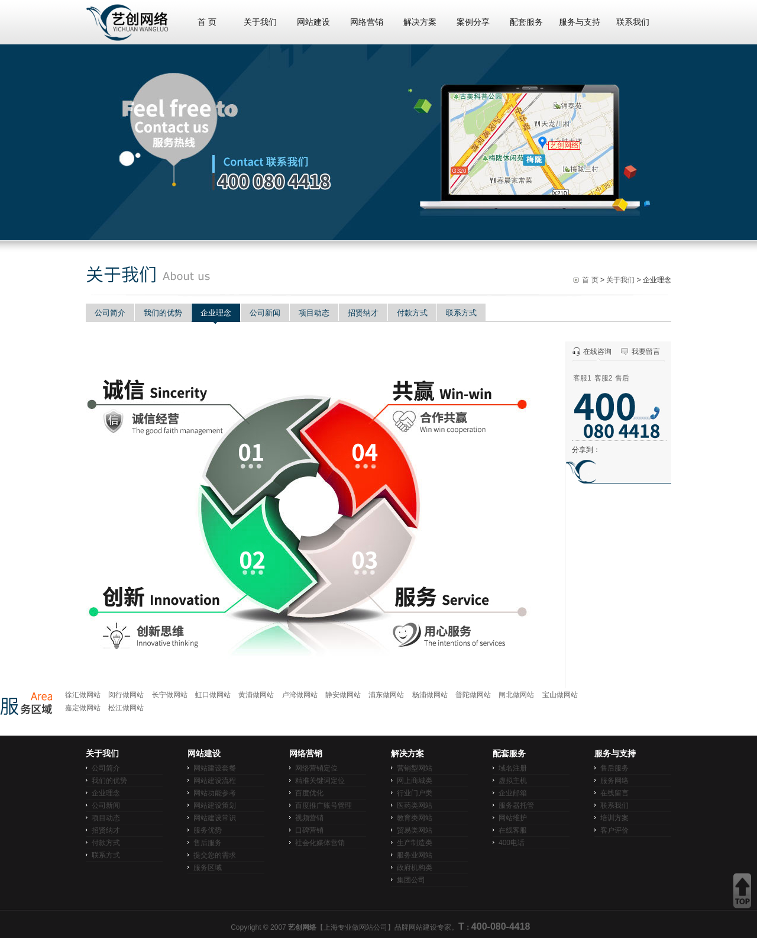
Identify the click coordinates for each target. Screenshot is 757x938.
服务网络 (614, 780)
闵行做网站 (126, 695)
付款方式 (412, 312)
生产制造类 (414, 843)
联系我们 (632, 22)
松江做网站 (126, 708)
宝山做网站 (560, 695)
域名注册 (513, 768)
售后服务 (207, 843)
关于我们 (260, 22)
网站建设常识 (214, 818)
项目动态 (314, 312)
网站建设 (313, 22)
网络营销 (366, 22)
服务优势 (207, 830)
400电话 (512, 843)
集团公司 (411, 880)
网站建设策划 (214, 805)
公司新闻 (265, 312)
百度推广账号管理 (323, 805)
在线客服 (513, 830)
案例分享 (473, 22)
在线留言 (614, 793)
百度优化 (309, 793)
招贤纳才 (363, 312)
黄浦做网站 (256, 695)
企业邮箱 (513, 793)
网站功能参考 (214, 793)
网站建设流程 (214, 780)
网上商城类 (414, 780)
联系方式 (461, 312)
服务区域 (207, 867)
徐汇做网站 (83, 695)
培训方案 (614, 818)
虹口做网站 (213, 695)
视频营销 (309, 818)
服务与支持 (579, 22)
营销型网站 (414, 768)
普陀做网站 (473, 695)
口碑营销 (309, 830)
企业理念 (215, 312)
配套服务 (526, 22)
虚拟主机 (513, 780)
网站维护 (513, 818)
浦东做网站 (386, 695)
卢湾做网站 (300, 695)
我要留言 (646, 351)
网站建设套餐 (214, 768)
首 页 (207, 22)
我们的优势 (163, 312)
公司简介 (110, 312)
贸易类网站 (414, 830)
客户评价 (614, 830)
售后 (622, 378)
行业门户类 (414, 793)
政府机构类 (414, 867)
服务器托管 (516, 805)
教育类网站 (414, 818)
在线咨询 (597, 351)
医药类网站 (414, 805)
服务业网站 (414, 855)
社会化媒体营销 (320, 843)
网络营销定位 (316, 768)
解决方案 (419, 22)
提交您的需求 (214, 855)
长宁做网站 (169, 695)
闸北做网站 (516, 695)
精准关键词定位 (320, 780)
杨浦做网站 (430, 695)
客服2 (603, 378)
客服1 (582, 378)
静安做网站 (343, 695)
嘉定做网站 (83, 708)
